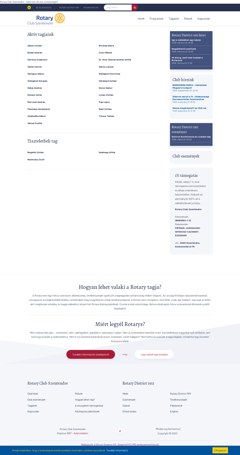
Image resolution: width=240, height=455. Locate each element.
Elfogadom (220, 450)
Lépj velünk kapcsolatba (154, 354)
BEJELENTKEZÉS (44, 7)
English (174, 411)
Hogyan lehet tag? (85, 399)
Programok (157, 18)
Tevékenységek (178, 399)
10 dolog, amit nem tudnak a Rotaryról (187, 60)
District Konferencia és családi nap (191, 138)
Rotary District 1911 (69, 7)
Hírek (141, 18)
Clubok (126, 405)
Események (129, 399)
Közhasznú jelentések (87, 411)
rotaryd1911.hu (91, 7)
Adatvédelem (81, 433)
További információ (117, 450)
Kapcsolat (203, 18)
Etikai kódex (129, 411)
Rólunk (188, 18)
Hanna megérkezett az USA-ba (189, 109)
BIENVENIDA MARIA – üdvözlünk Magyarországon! (189, 88)
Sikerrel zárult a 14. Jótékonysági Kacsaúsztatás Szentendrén (190, 99)
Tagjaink (173, 18)
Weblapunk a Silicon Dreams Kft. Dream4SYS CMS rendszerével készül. (120, 444)
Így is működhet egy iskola (186, 41)
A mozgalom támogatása (89, 405)
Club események (36, 399)
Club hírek (33, 393)
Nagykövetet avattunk (184, 50)
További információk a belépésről (90, 354)
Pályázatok (176, 405)
